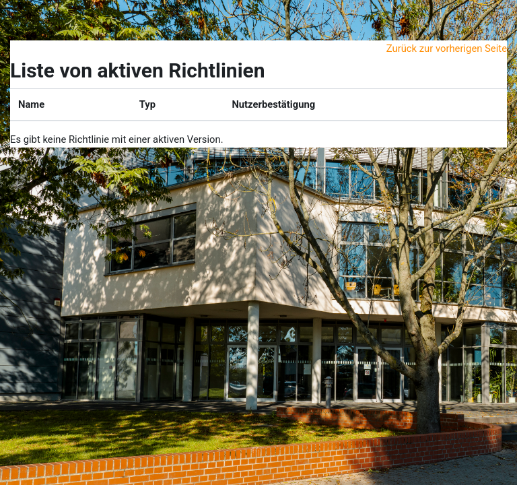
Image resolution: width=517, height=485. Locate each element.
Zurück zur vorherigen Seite (446, 48)
